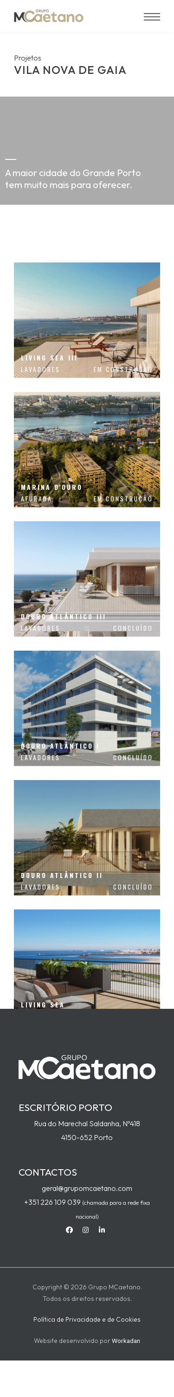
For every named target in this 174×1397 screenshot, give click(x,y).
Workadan (126, 1340)
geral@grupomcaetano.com (87, 1188)
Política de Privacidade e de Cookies (87, 1319)
